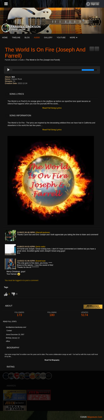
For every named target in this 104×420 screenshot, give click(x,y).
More (74, 38)
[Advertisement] (52, 392)
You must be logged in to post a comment (21, 280)
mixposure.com (94, 417)
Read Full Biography (52, 360)
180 (52, 314)
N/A (13, 77)
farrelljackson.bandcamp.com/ (16, 327)
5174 (84, 314)
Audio (21, 60)
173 (19, 314)
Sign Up (95, 4)
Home (5, 38)
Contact (9, 330)
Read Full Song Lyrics (52, 108)
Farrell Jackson (11, 60)
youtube (61, 38)
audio (37, 38)
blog (27, 38)
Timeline (16, 38)
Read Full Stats (9, 321)
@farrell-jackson (18, 30)
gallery (48, 38)
